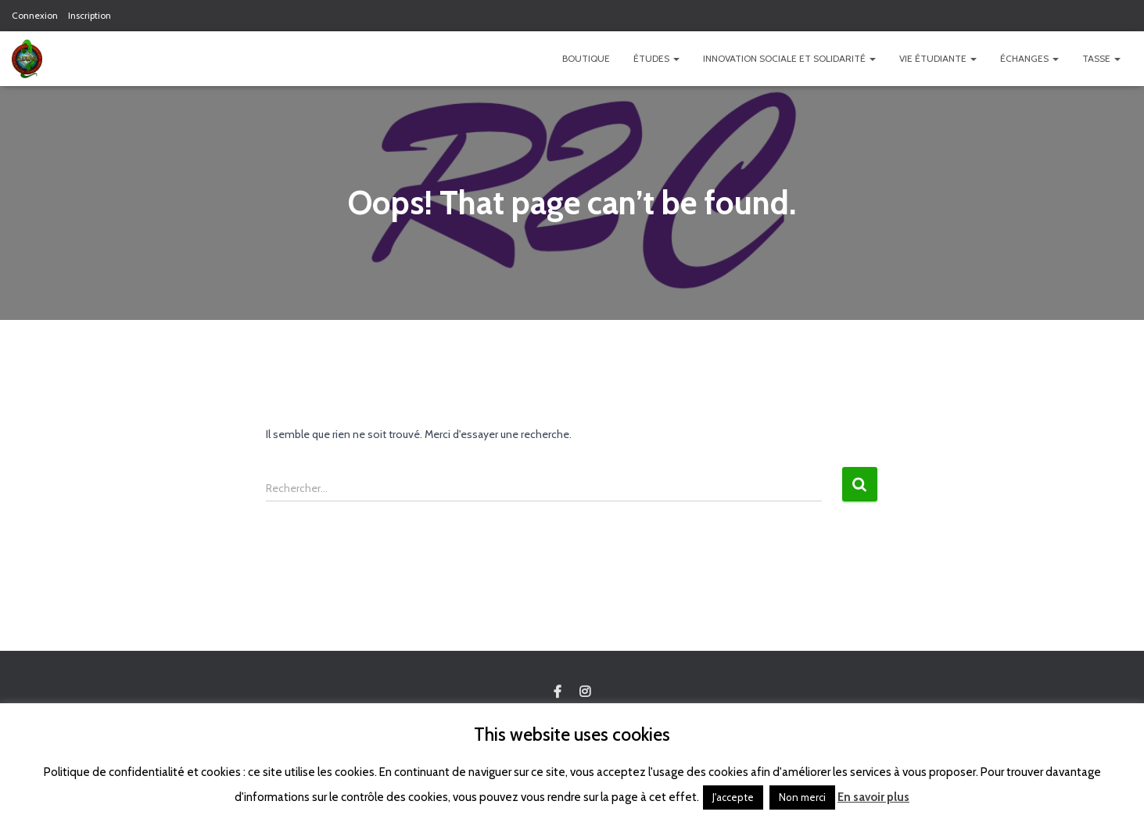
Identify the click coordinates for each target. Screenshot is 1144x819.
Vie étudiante (938, 58)
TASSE (1101, 58)
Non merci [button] (802, 797)
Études (656, 58)
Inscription (89, 15)
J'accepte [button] (733, 797)
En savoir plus (873, 797)
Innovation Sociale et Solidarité (789, 58)
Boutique (586, 58)
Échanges (1029, 58)
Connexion (35, 15)
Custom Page (557, 692)
